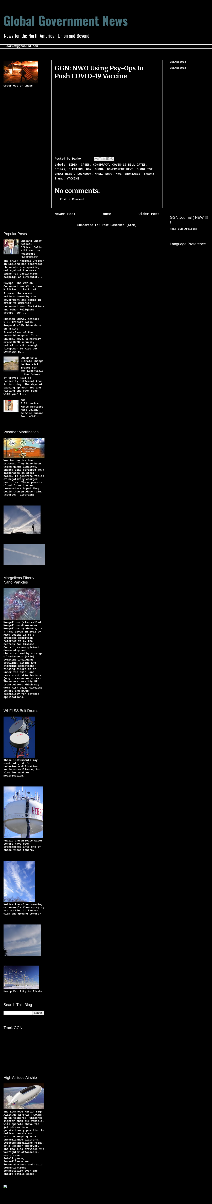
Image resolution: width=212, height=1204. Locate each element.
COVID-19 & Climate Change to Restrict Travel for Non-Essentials (32, 364)
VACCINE (73, 178)
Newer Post (65, 214)
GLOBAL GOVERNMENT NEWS (114, 169)
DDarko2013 (178, 61)
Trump (59, 178)
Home (107, 214)
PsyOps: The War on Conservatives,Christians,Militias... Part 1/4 (24, 286)
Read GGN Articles (183, 229)
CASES (85, 164)
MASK (98, 174)
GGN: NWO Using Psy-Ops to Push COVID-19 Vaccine (99, 72)
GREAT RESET (64, 174)
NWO (118, 174)
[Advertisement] (20, 158)
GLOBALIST (145, 169)
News (108, 174)
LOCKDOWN (84, 174)
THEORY (149, 174)
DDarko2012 (178, 68)
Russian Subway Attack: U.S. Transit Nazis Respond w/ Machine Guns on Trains (22, 323)
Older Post (148, 214)
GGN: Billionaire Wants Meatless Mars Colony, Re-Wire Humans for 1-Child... (32, 408)
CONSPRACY (101, 164)
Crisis (60, 169)
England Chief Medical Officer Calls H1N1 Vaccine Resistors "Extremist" (31, 249)
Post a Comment (72, 199)
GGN (88, 169)
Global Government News (65, 20)
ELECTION (76, 169)
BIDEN (73, 164)
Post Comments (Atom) (119, 225)
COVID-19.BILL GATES (128, 164)
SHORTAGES (132, 174)
